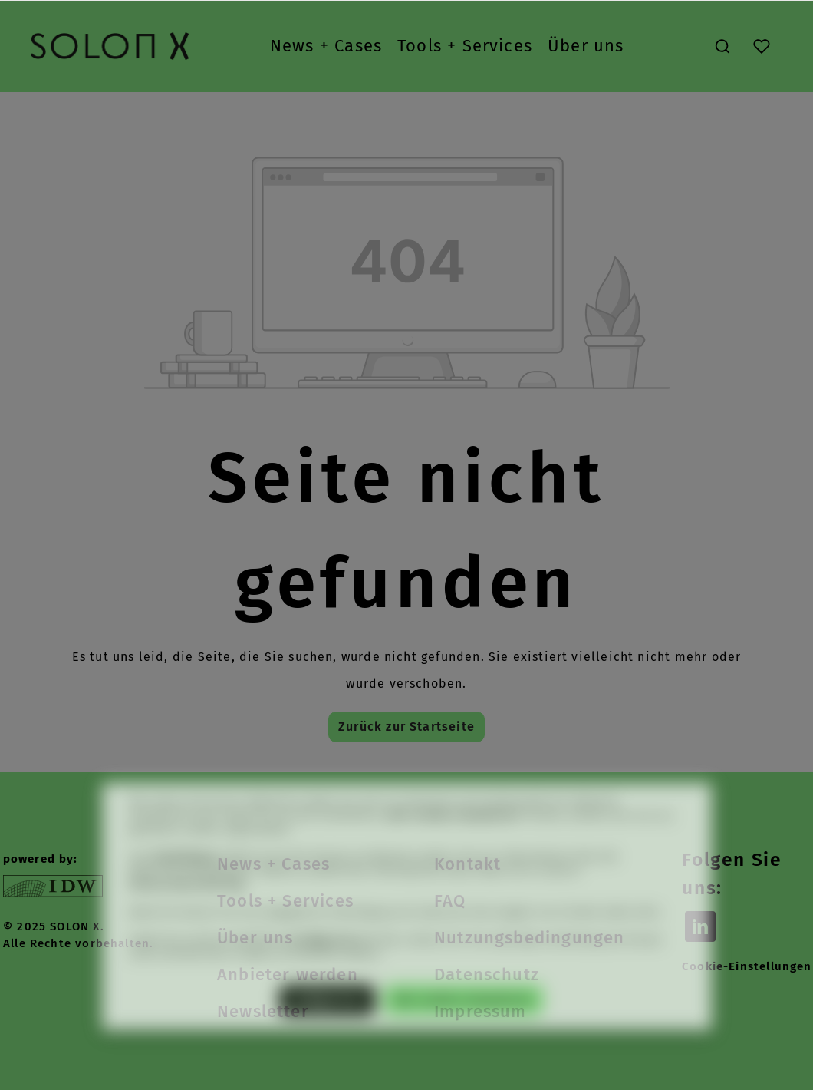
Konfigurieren (327, 1022)
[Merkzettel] (761, 46)
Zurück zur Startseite (406, 726)
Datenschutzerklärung (187, 907)
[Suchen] (722, 46)
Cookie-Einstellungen (747, 966)
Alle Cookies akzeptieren (463, 1022)
